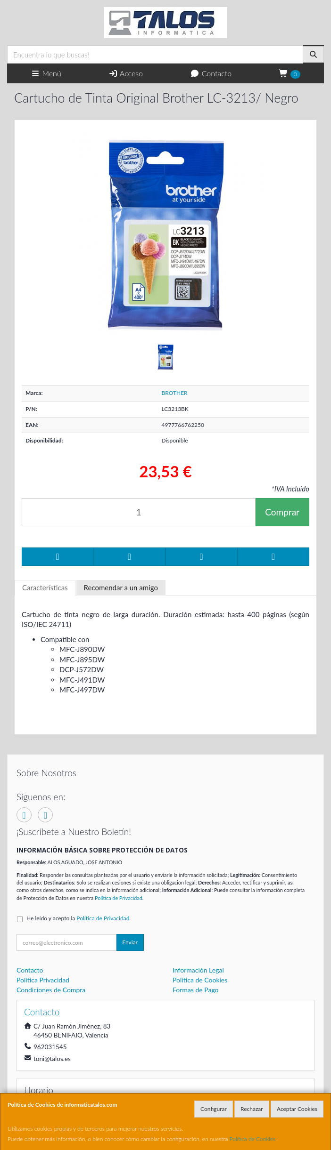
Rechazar (251, 1108)
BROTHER (175, 392)
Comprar (282, 512)
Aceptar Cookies (297, 1108)
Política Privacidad (43, 980)
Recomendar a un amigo (121, 587)
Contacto (211, 73)
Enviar (130, 942)
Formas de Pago (196, 990)
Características (45, 587)
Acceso (125, 73)
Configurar (213, 1108)
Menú (46, 73)
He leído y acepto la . (78, 918)
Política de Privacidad (118, 898)
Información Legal (198, 970)
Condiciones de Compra (51, 990)
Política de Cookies (253, 1138)
